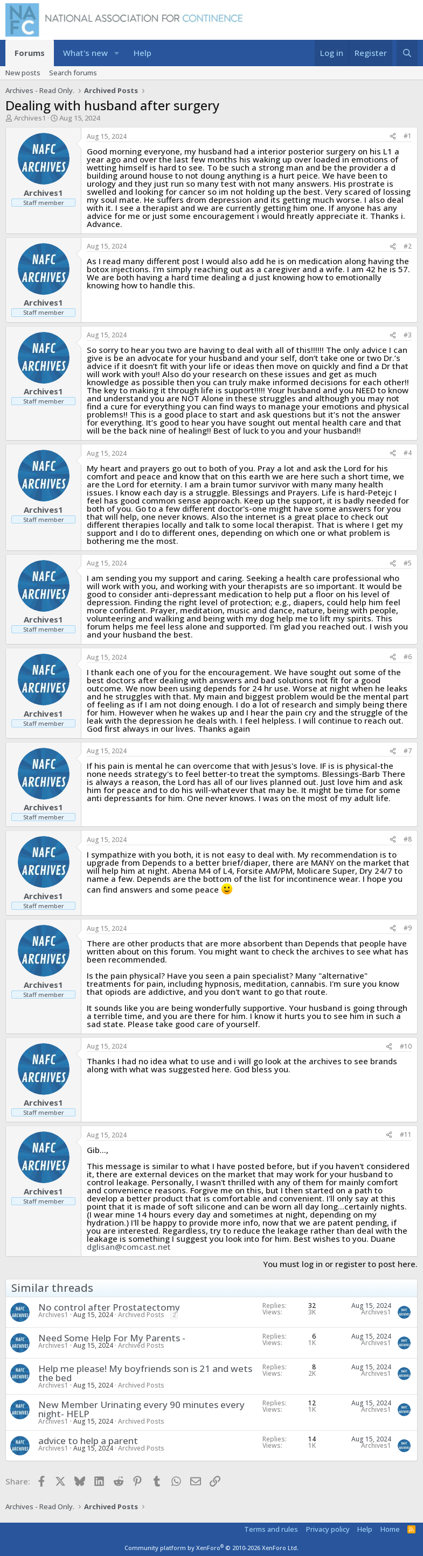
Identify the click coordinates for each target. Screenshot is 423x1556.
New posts (22, 72)
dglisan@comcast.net (129, 1246)
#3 (408, 335)
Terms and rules (271, 1529)
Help (142, 52)
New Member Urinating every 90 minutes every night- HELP (141, 1409)
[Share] (393, 136)
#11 (406, 1134)
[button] (116, 53)
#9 (408, 927)
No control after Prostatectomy (109, 1307)
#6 (408, 656)
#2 (408, 246)
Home (390, 1529)
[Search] (407, 53)
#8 (408, 839)
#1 (408, 135)
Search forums (73, 72)
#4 (408, 452)
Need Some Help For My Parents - (111, 1338)
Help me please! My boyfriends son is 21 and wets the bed (145, 1373)
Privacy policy (328, 1529)
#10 (406, 1046)
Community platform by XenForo (211, 1548)
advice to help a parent (88, 1440)
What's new (85, 52)
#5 (408, 563)
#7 (408, 750)
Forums (30, 52)
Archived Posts (141, 1314)
